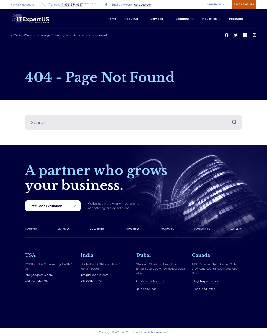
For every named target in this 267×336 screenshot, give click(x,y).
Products (236, 19)
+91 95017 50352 (92, 281)
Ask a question (142, 4)
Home (112, 19)
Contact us (202, 228)
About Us (131, 19)
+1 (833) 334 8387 (71, 4)
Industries (209, 19)
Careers (236, 228)
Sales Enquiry (244, 4)
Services (156, 19)
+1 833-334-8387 (36, 281)
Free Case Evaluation (46, 206)
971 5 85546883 (146, 289)
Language (214, 4)
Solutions (182, 19)
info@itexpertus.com (39, 274)
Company (31, 228)
